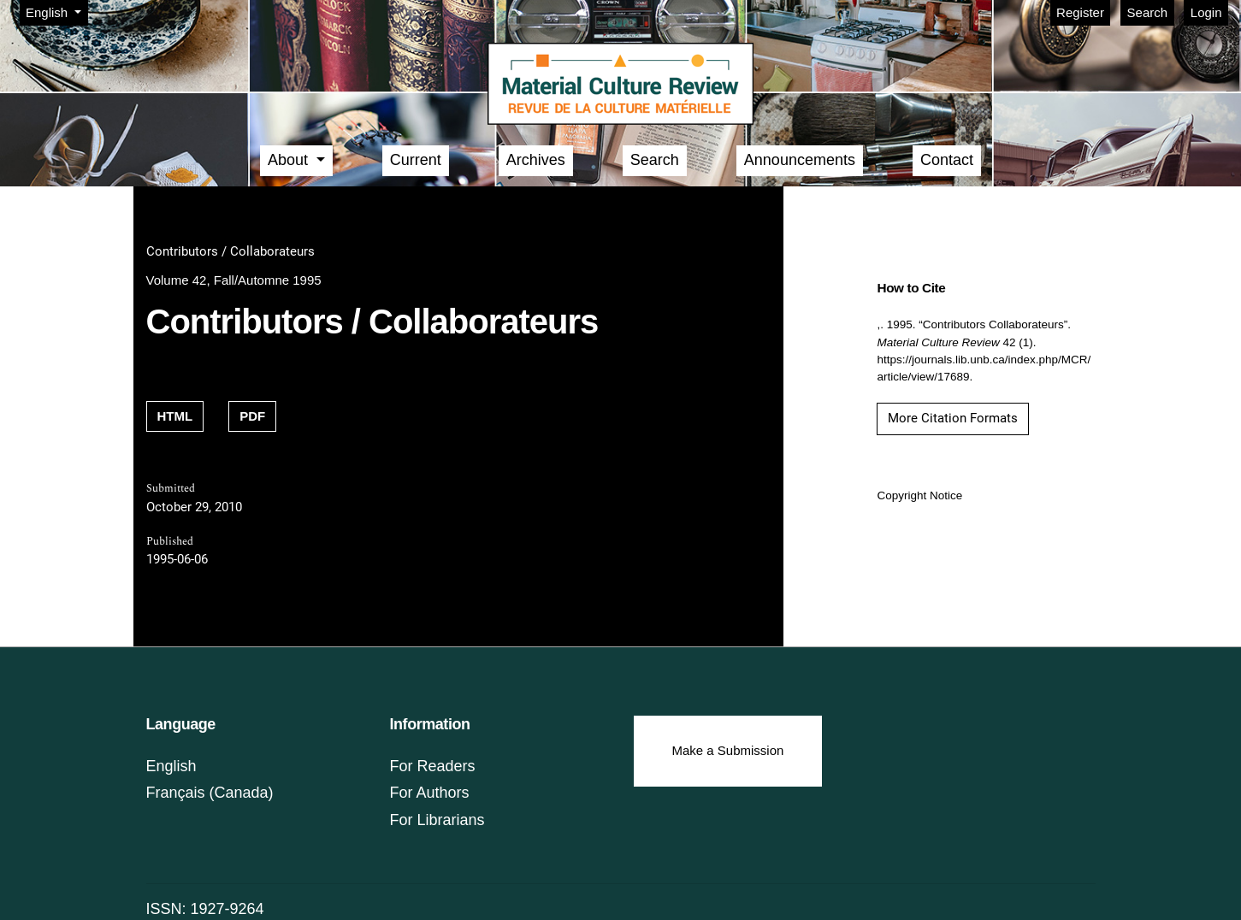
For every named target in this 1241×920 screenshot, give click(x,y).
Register (1080, 12)
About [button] (290, 159)
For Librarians (437, 820)
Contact (946, 159)
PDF (252, 416)
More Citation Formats (953, 418)
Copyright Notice (919, 495)
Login (1206, 12)
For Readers (433, 766)
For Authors (430, 792)
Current (415, 159)
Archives (535, 159)
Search (1147, 12)
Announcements (799, 159)
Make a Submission (728, 750)
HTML (175, 416)
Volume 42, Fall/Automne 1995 (234, 280)
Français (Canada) (210, 792)
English (56, 11)
